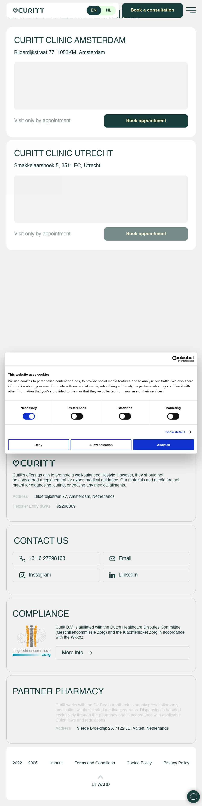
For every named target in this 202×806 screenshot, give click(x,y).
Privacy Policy (176, 763)
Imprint (56, 763)
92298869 (66, 506)
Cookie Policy (139, 763)
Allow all (163, 445)
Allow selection (101, 445)
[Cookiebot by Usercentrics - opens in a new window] (175, 359)
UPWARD (101, 785)
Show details (175, 432)
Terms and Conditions (95, 763)
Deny (39, 445)
